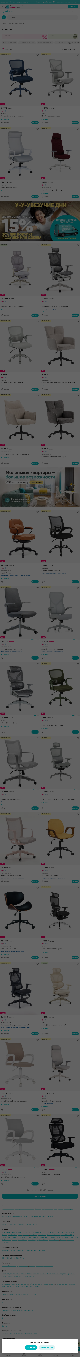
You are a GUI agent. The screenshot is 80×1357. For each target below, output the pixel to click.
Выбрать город (47, 1347)
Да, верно (31, 1347)
